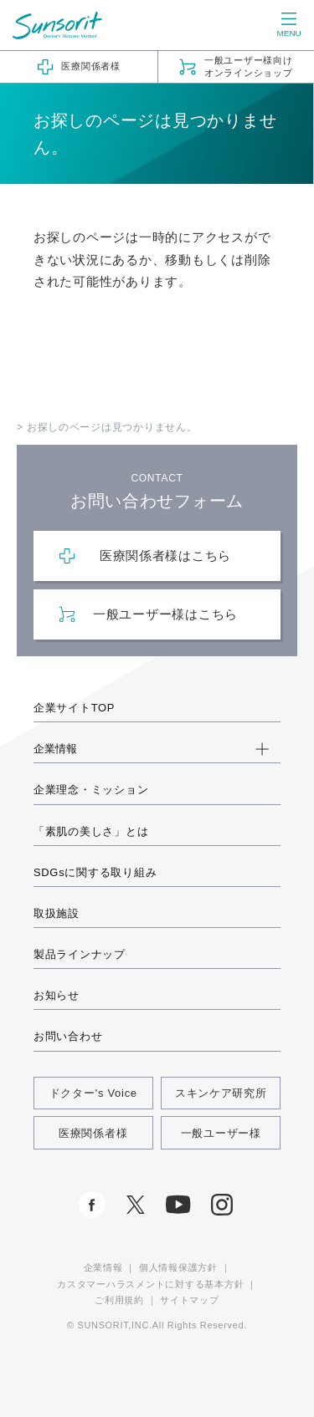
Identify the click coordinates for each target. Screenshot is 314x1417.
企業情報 (103, 1267)
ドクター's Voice (93, 1093)
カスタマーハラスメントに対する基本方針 (150, 1284)
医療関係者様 (93, 1133)
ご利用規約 (119, 1300)
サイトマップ (189, 1300)
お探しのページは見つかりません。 (112, 427)
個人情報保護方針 (178, 1267)
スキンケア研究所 (221, 1093)
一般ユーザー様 (221, 1133)
